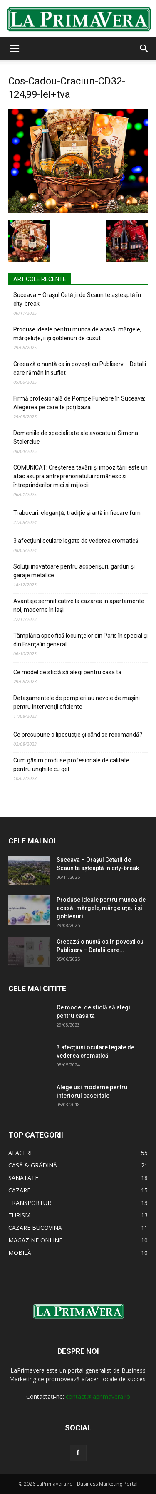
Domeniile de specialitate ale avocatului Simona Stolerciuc (75, 437)
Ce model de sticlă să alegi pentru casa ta (67, 672)
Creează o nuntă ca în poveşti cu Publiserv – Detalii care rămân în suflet (79, 368)
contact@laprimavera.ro (98, 1396)
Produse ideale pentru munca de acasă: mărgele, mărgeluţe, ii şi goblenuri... (101, 908)
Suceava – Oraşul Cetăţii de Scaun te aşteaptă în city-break (77, 299)
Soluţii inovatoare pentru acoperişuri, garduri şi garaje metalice (74, 571)
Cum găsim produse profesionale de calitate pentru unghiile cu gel (71, 764)
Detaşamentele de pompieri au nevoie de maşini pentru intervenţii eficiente (76, 702)
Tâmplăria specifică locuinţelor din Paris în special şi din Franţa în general (80, 640)
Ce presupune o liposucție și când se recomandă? (77, 734)
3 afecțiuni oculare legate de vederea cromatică (76, 540)
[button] (144, 48)
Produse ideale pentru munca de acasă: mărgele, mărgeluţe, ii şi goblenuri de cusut (77, 333)
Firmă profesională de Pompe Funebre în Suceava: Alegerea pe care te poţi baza (79, 403)
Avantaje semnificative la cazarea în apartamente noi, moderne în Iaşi (78, 605)
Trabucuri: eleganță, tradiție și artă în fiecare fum (77, 513)
